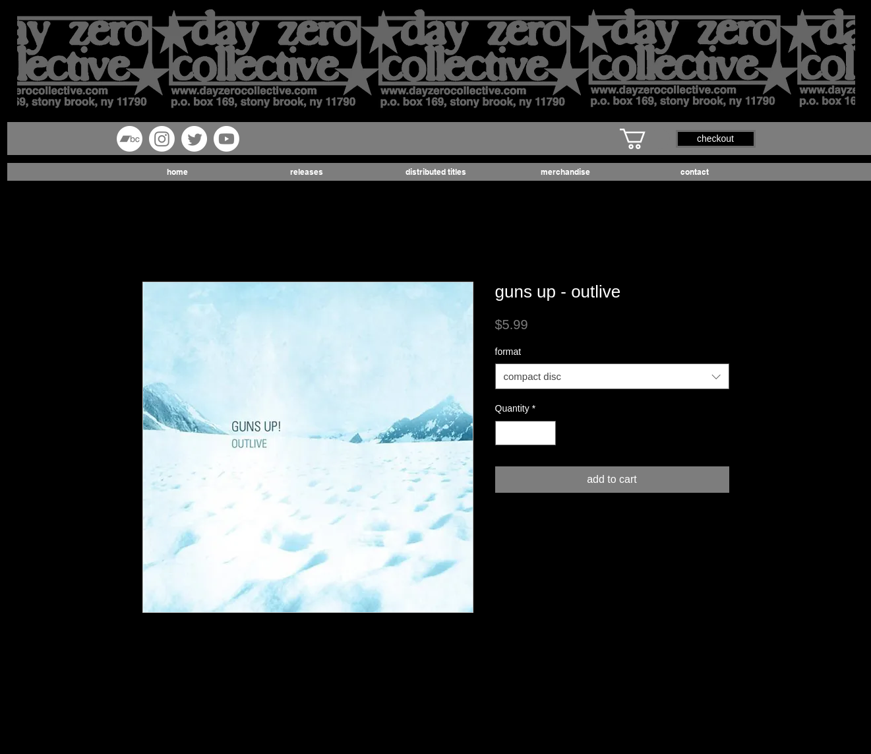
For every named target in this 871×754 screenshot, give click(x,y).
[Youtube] (226, 139)
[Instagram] (162, 139)
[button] (645, 139)
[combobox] (612, 376)
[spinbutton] (525, 433)
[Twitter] (194, 139)
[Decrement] (505, 433)
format (508, 351)
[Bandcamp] (129, 139)
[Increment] (545, 433)
